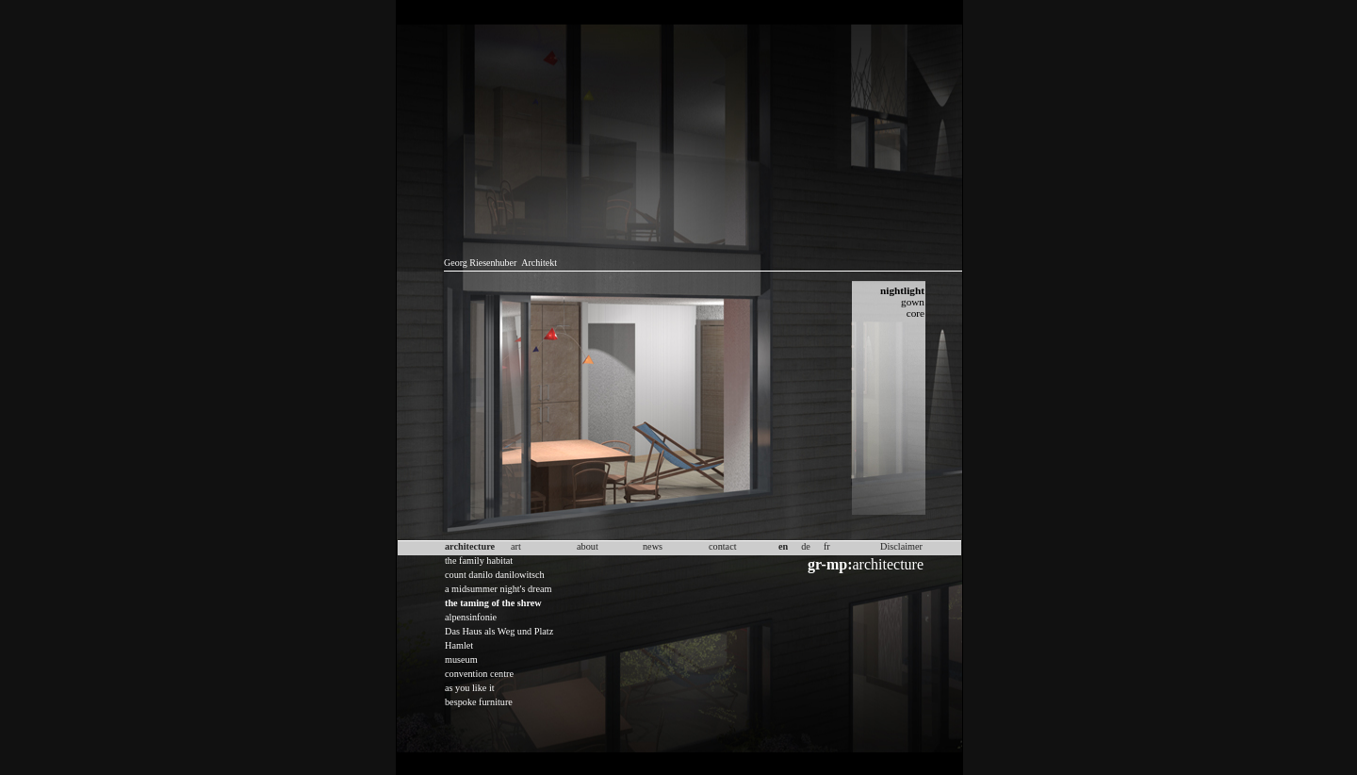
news (652, 546)
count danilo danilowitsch (495, 574)
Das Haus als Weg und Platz (499, 631)
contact (723, 546)
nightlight (902, 290)
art (516, 546)
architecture (866, 564)
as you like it (470, 688)
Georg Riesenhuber (480, 262)
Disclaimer (901, 546)
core (915, 313)
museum (461, 659)
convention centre (479, 673)
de (805, 546)
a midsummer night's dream (498, 589)
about (587, 546)
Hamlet (459, 645)
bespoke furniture (479, 702)
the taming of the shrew (493, 603)
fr (827, 546)
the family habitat (479, 560)
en (783, 546)
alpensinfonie (471, 617)
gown (912, 301)
